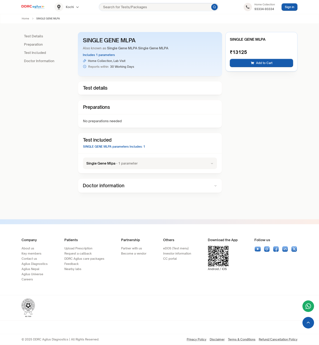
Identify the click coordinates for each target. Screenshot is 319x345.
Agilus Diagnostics (35, 264)
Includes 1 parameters (99, 55)
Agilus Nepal (30, 269)
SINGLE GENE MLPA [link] (48, 18)
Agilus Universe (32, 274)
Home (25, 18)
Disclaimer (217, 339)
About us (28, 248)
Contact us (29, 258)
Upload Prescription (78, 248)
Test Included (35, 53)
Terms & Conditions (241, 339)
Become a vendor (133, 253)
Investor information (177, 253)
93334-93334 (264, 9)
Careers (27, 279)
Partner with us (131, 248)
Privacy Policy (196, 339)
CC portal (170, 258)
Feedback (71, 264)
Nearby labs (72, 269)
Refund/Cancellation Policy (278, 339)
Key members (31, 253)
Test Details (33, 36)
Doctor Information (39, 61)
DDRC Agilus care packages (84, 258)
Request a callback (78, 253)
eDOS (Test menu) (176, 248)
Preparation (33, 44)
